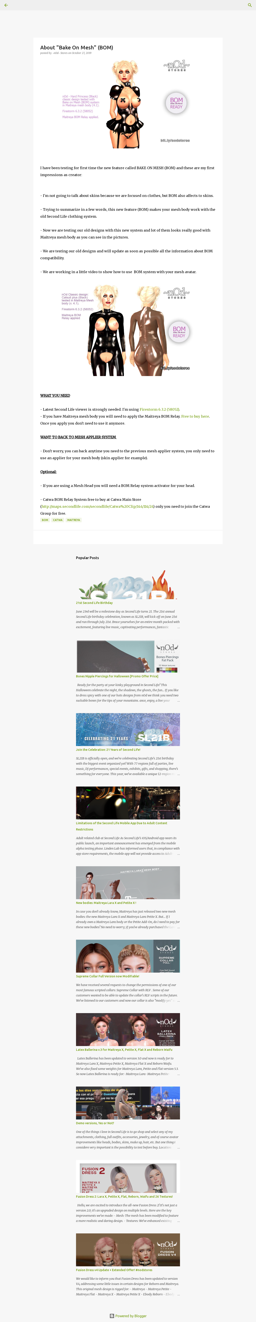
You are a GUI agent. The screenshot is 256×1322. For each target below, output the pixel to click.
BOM (45, 520)
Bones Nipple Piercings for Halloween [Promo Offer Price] (117, 676)
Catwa (57, 520)
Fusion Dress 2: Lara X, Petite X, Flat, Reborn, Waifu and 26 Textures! (124, 1196)
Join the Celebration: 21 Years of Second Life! (108, 749)
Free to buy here (195, 416)
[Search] (18, 5)
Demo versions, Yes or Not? (95, 1123)
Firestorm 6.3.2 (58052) (159, 409)
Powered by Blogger (128, 1316)
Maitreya (73, 520)
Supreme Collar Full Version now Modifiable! (107, 976)
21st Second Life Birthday (94, 603)
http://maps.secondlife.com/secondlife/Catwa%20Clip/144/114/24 (97, 506)
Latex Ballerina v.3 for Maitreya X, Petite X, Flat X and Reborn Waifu (124, 1049)
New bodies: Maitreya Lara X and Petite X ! (106, 903)
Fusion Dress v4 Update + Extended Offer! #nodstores (114, 1270)
